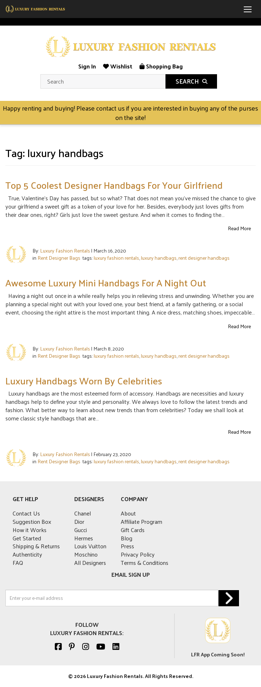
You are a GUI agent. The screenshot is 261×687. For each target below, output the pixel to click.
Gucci (80, 530)
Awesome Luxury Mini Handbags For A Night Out (105, 282)
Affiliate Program (141, 521)
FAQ (18, 562)
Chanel (82, 513)
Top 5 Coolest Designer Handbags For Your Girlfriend (114, 185)
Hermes (83, 538)
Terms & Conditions (144, 562)
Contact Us (26, 513)
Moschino (86, 554)
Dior (79, 521)
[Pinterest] (72, 646)
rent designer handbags (204, 257)
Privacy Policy (138, 554)
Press (127, 546)
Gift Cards (133, 530)
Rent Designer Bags (58, 257)
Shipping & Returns (36, 546)
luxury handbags (159, 257)
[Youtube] (101, 646)
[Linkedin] (116, 646)
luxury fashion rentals (116, 257)
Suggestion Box (32, 521)
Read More (239, 228)
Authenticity (27, 554)
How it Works (30, 530)
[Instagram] (86, 646)
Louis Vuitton (90, 546)
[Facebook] (58, 646)
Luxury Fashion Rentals (65, 250)
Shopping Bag (161, 66)
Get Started (27, 538)
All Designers (90, 562)
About (128, 513)
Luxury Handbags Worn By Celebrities (83, 380)
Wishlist (117, 66)
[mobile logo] (35, 9)
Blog (126, 538)
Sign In (87, 66)
